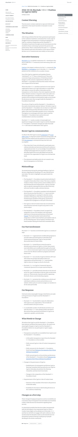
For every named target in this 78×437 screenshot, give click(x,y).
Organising (8, 31)
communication (33, 423)
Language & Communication (11, 45)
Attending (8, 29)
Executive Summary (62, 20)
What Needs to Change (63, 31)
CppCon (24, 67)
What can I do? (8, 12)
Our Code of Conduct (10, 17)
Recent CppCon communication (61, 23)
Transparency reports (10, 19)
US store (7, 39)
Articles (7, 46)
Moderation (8, 24)
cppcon (39, 423)
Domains (7, 49)
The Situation (61, 18)
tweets (26, 216)
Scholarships (8, 30)
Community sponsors (10, 13)
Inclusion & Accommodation (11, 47)
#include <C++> (26, 60)
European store (9, 40)
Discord (69, 2)
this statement (28, 140)
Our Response (61, 29)
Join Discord (8, 23)
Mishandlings (61, 25)
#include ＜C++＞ (11, 2)
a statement (44, 135)
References (8, 50)
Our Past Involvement (63, 27)
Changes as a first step (63, 33)
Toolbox (7, 32)
